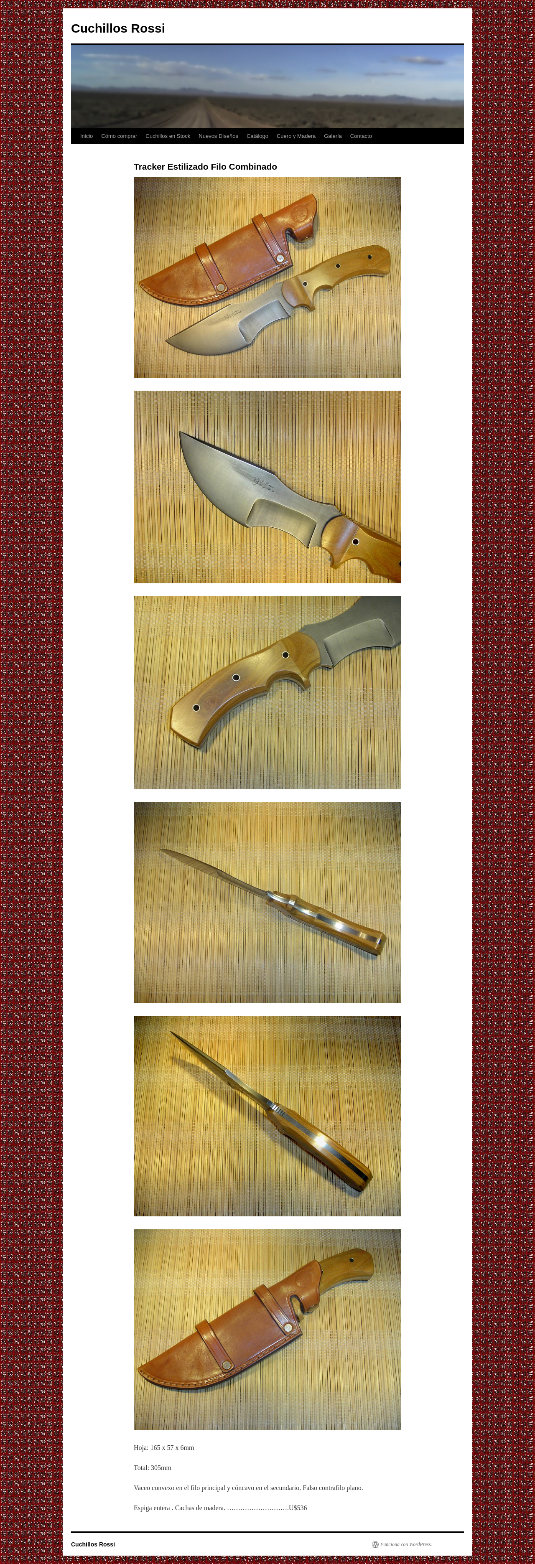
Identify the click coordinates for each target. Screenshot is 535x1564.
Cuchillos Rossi (118, 28)
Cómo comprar (119, 136)
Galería (333, 136)
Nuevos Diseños (218, 136)
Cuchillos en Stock (167, 136)
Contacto (361, 136)
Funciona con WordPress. (406, 1544)
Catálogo (257, 136)
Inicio (86, 136)
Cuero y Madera (296, 136)
